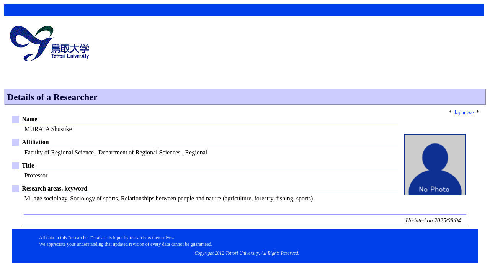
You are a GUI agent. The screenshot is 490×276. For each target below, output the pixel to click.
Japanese (464, 112)
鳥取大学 (52, 44)
